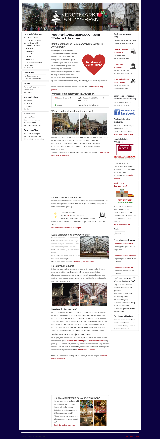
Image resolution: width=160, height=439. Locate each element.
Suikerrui (29, 57)
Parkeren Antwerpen (31, 87)
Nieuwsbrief (28, 68)
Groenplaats (30, 51)
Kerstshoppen (29, 65)
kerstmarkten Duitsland (86, 350)
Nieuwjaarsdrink (30, 123)
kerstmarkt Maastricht (97, 341)
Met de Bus (28, 92)
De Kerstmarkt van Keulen (123, 268)
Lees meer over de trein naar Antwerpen (66, 228)
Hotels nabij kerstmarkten (123, 134)
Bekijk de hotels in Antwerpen (65, 425)
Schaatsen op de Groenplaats (83, 262)
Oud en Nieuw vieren (32, 120)
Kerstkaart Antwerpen (32, 134)
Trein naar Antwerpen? (120, 185)
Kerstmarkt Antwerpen (32, 37)
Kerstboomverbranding (32, 125)
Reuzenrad (28, 106)
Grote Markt (30, 59)
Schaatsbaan (29, 103)
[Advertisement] (72, 174)
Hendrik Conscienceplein (34, 62)
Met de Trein (28, 90)
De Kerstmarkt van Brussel (124, 244)
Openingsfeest (29, 117)
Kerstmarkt (28, 101)
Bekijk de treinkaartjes (122, 224)
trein (67, 216)
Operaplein (30, 48)
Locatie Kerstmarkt (31, 43)
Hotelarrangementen (32, 76)
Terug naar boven (132, 436)
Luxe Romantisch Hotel (32, 79)
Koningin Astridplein (33, 46)
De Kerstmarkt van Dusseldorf (125, 256)
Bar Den (27, 109)
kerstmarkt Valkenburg (75, 341)
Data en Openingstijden (32, 40)
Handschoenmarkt (32, 54)
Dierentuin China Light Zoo (34, 139)
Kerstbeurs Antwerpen (32, 136)
